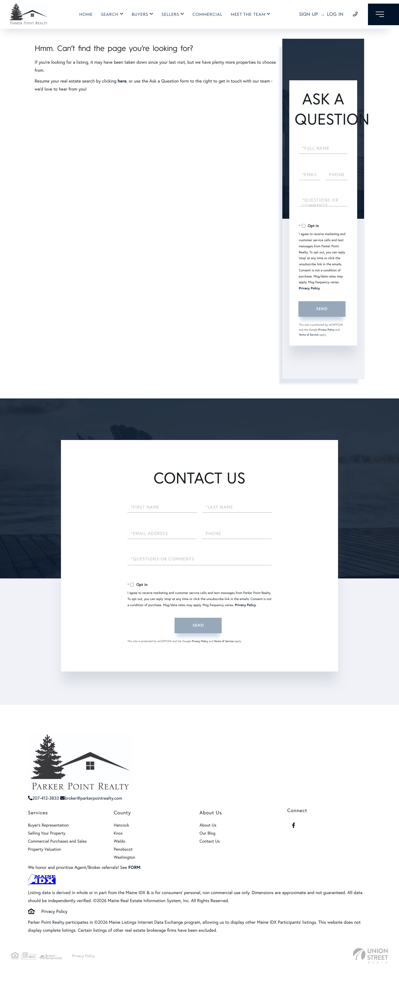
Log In (331, 14)
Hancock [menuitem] (121, 825)
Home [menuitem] (84, 14)
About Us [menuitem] (208, 825)
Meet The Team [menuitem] (246, 14)
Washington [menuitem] (124, 857)
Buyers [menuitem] (138, 14)
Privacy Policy (309, 288)
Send (321, 309)
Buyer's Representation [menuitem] (48, 825)
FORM (134, 867)
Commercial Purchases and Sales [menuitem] (57, 841)
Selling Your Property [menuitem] (46, 833)
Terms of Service (309, 334)
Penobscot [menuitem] (123, 849)
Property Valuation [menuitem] (44, 849)
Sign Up (304, 14)
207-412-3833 (43, 798)
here (121, 81)
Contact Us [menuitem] (210, 841)
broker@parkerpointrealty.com (91, 798)
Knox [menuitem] (118, 833)
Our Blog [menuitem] (207, 833)
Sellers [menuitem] (169, 14)
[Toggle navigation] (381, 14)
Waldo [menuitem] (119, 841)
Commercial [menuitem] (206, 14)
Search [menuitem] (108, 14)
